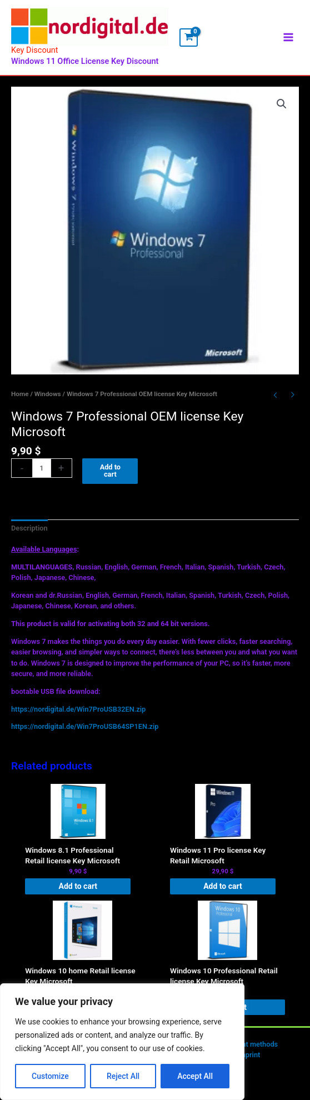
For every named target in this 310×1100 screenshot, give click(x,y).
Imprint (248, 1060)
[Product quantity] (41, 473)
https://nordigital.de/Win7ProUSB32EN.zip (78, 714)
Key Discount (34, 56)
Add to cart (110, 476)
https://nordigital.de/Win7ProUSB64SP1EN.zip (84, 732)
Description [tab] (29, 533)
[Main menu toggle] (288, 40)
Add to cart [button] (77, 891)
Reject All (123, 1076)
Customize (50, 1076)
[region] (122, 1041)
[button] (282, 109)
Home (19, 399)
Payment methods (249, 1050)
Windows (47, 399)
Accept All (195, 1076)
